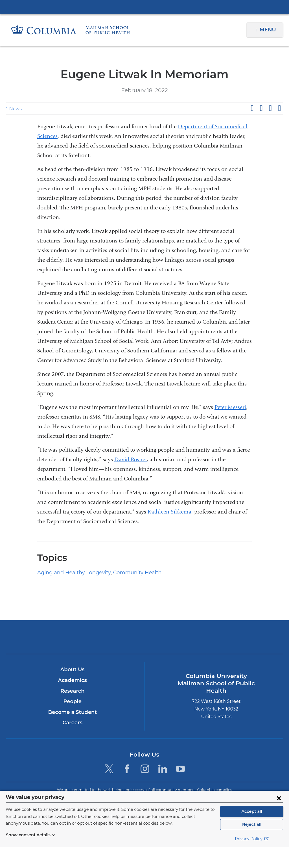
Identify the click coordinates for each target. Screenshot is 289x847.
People (72, 701)
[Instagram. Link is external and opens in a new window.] (145, 769)
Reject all (251, 824)
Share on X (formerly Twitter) (261, 108)
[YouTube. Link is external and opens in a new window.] (180, 769)
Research (72, 691)
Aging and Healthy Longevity (69, 572)
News (14, 108)
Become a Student (72, 712)
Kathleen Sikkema (169, 511)
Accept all (251, 811)
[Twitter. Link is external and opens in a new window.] (109, 769)
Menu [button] (268, 30)
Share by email (279, 108)
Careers (72, 722)
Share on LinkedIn (270, 108)
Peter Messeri (230, 407)
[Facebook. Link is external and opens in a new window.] (127, 769)
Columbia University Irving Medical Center (144, 6)
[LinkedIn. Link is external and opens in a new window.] (162, 769)
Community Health (125, 572)
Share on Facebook (252, 108)
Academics (72, 680)
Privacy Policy (252, 839)
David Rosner (130, 459)
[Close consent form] (278, 797)
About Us (72, 669)
